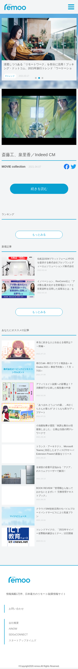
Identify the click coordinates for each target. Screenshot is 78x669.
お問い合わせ (16, 608)
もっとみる (39, 234)
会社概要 (14, 622)
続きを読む (39, 189)
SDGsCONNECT (18, 634)
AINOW (13, 628)
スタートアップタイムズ (22, 640)
